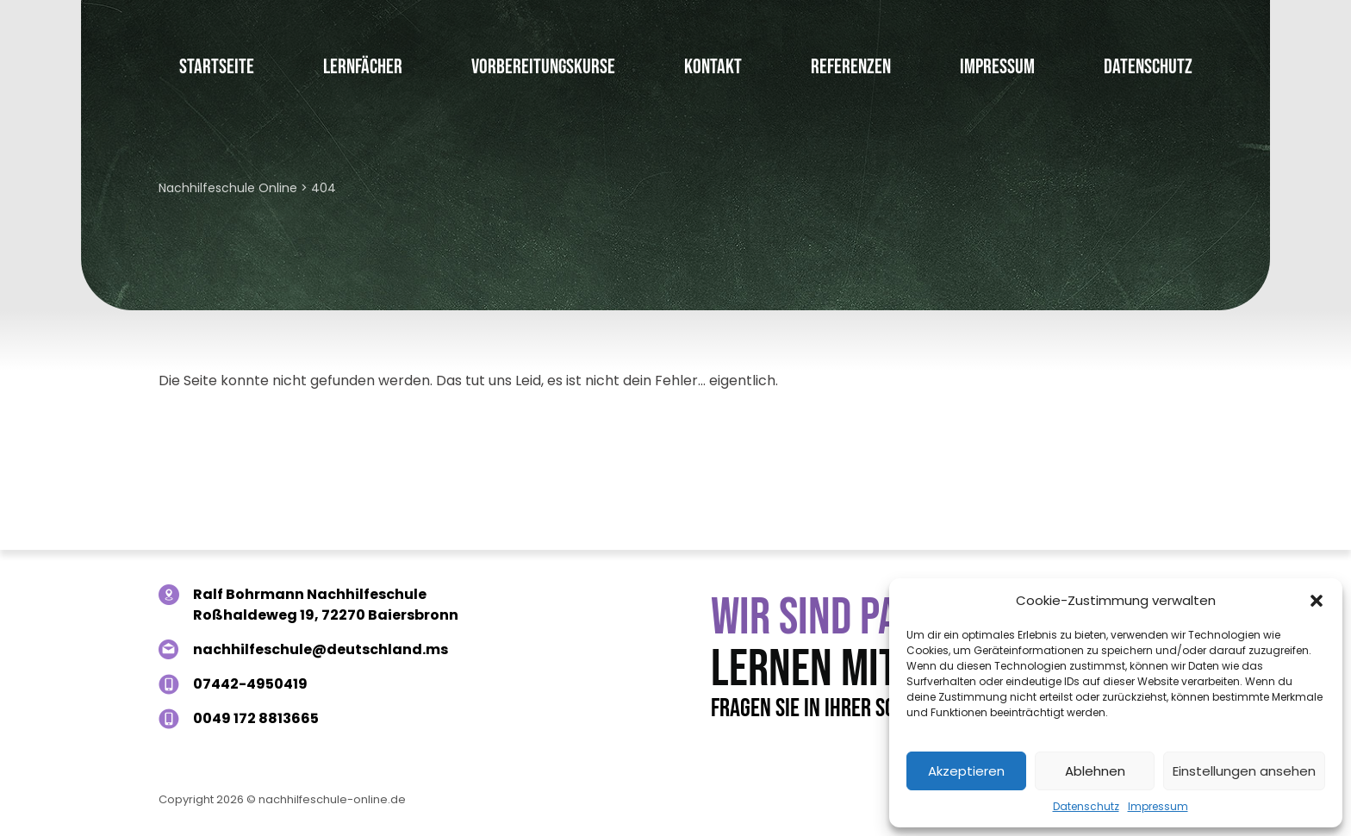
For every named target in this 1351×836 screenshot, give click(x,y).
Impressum (1158, 806)
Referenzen (851, 66)
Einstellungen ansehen (1244, 771)
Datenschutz (1086, 806)
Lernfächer (362, 66)
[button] (1316, 600)
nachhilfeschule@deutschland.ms (320, 649)
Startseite (216, 66)
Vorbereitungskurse (543, 66)
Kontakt (713, 66)
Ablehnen (1095, 771)
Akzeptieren (966, 771)
